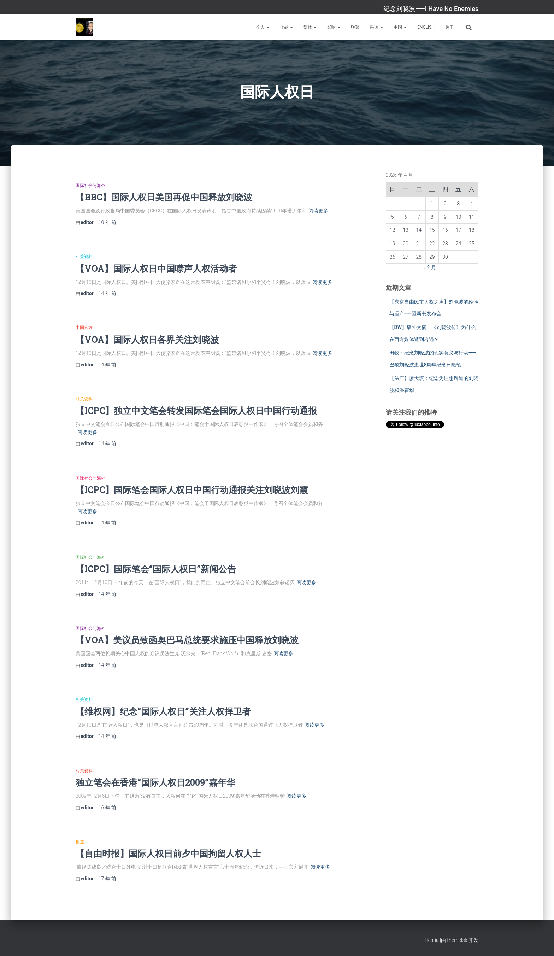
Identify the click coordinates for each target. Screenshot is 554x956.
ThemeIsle (457, 940)
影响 (333, 27)
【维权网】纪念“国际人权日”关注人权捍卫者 (163, 711)
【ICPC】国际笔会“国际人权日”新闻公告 (156, 569)
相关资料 (84, 256)
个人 (262, 27)
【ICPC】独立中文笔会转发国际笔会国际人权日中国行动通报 (196, 410)
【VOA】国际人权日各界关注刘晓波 (147, 339)
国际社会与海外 (90, 185)
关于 (449, 27)
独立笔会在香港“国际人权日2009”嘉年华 (155, 782)
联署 (355, 27)
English (426, 27)
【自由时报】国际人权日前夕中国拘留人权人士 (168, 853)
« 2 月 (429, 267)
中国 (400, 27)
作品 (286, 27)
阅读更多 (318, 210)
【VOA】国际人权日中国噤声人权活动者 (156, 268)
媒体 (310, 27)
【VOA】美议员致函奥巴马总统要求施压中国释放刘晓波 (187, 640)
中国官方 (84, 327)
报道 (80, 841)
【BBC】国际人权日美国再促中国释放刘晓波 (164, 197)
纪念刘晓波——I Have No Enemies (430, 8)
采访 (376, 27)
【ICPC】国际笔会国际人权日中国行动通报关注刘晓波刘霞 (192, 489)
